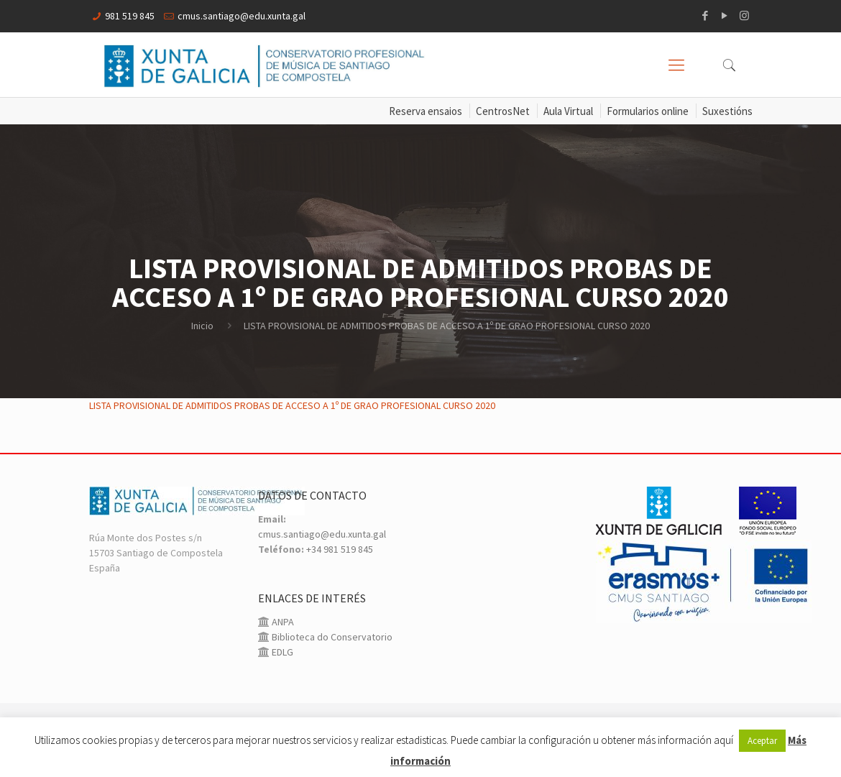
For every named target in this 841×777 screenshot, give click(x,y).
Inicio (202, 325)
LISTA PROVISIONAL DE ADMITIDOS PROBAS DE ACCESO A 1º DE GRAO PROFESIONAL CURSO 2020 (292, 405)
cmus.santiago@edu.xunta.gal (241, 15)
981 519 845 (130, 15)
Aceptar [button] (762, 741)
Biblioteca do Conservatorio (331, 636)
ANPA (282, 621)
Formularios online (648, 111)
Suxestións (727, 111)
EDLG (281, 651)
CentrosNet (503, 111)
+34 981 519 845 (339, 549)
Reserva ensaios (425, 111)
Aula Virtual (568, 111)
